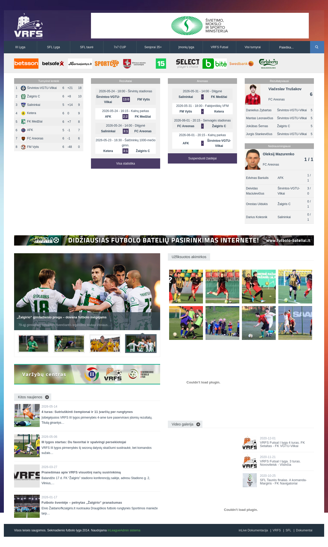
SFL (288, 530)
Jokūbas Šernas (257, 126)
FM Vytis (30, 147)
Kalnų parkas (140, 111)
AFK (27, 130)
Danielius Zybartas (258, 110)
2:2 (125, 116)
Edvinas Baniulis (257, 178)
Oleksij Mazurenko (278, 154)
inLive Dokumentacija (253, 530)
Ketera (28, 113)
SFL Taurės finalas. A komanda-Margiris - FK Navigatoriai (283, 481)
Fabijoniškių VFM (217, 106)
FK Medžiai (32, 121)
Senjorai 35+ (153, 47)
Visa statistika (125, 163)
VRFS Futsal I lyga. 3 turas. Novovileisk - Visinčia (280, 463)
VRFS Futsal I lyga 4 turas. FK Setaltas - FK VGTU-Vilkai (282, 444)
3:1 (126, 131)
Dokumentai (304, 530)
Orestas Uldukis (257, 204)
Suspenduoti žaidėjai (202, 158)
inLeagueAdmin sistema (124, 530)
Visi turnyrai (253, 47)
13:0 (126, 99)
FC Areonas (32, 138)
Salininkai (30, 105)
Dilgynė (140, 125)
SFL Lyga (53, 47)
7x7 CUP (120, 47)
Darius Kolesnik (256, 217)
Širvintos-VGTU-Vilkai (39, 88)
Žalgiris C (30, 96)
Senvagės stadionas (217, 120)
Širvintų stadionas (140, 91)
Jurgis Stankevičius (259, 134)
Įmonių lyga (186, 47)
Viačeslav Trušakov (285, 89)
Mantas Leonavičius (259, 118)
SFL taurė (86, 47)
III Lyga (20, 47)
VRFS (277, 530)
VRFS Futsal (219, 47)
